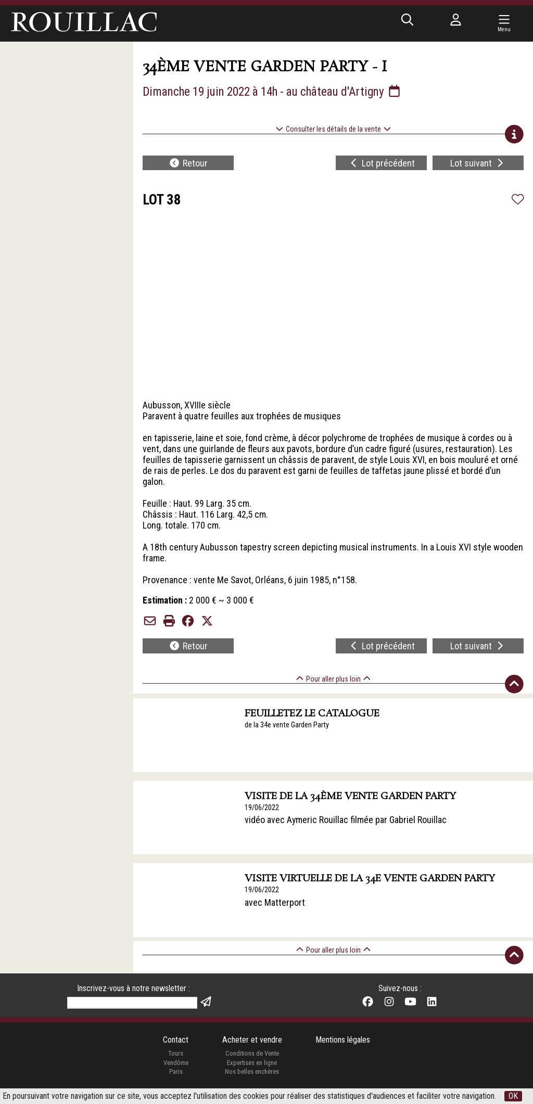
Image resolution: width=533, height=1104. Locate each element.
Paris (175, 1076)
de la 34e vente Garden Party (287, 727)
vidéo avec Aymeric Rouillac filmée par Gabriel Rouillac (346, 823)
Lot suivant (478, 163)
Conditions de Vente (252, 1058)
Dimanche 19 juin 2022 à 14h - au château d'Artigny (277, 91)
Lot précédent (381, 163)
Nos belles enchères (252, 1076)
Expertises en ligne (252, 1067)
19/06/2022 (262, 810)
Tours (175, 1058)
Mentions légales (342, 1044)
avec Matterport (275, 906)
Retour (188, 163)
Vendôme (175, 1067)
